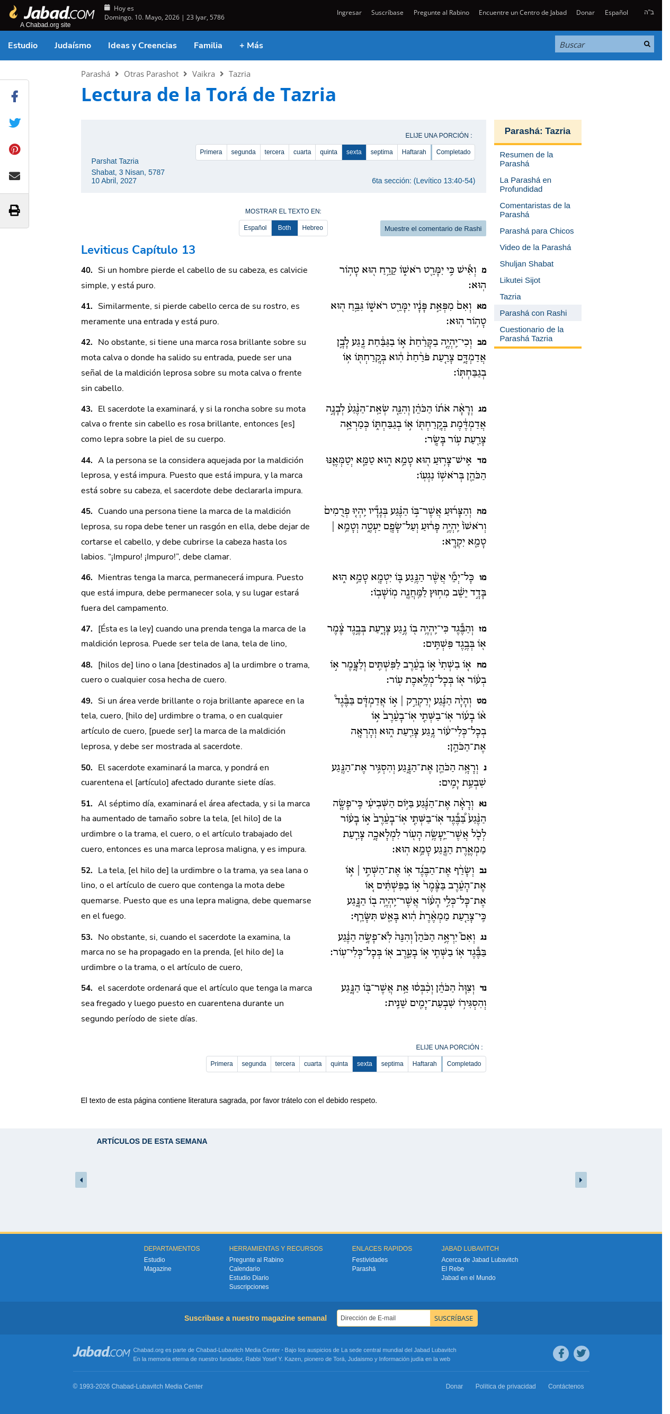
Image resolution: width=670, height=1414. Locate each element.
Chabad (206, 1350)
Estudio (23, 45)
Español (616, 12)
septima (382, 152)
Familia (208, 45)
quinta (328, 152)
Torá (338, 1359)
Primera (211, 152)
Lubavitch (230, 1350)
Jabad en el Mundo (469, 1278)
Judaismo (360, 1359)
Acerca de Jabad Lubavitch (480, 1260)
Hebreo (312, 228)
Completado (453, 152)
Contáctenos (566, 1386)
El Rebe (453, 1269)
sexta (354, 152)
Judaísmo (73, 45)
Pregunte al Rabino (441, 12)
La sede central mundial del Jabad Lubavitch (399, 1350)
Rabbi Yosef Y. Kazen (273, 1359)
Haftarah (414, 152)
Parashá (95, 73)
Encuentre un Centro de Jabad (523, 12)
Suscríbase (387, 12)
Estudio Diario (249, 1278)
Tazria (240, 73)
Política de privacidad (506, 1386)
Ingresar (348, 12)
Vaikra (203, 73)
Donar (585, 12)
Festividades (370, 1260)
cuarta (302, 152)
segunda (243, 152)
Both (284, 228)
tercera (274, 152)
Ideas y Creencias (142, 45)
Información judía (402, 1359)
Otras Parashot (151, 73)
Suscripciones (249, 1287)
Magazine (158, 1269)
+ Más (251, 45)
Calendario (244, 1269)
